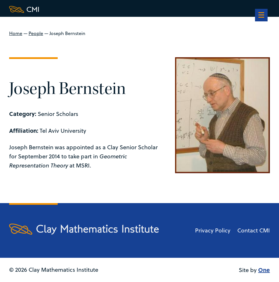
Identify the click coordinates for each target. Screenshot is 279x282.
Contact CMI (253, 230)
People (36, 33)
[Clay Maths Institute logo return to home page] (84, 9)
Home (15, 33)
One (264, 269)
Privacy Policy (212, 230)
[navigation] (261, 15)
